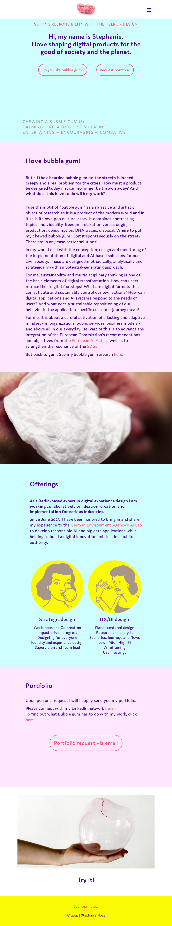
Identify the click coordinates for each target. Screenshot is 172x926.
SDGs (92, 346)
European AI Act (87, 340)
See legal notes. (86, 906)
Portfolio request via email (86, 742)
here (118, 354)
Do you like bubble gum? (62, 69)
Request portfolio (115, 69)
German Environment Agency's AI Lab (106, 525)
